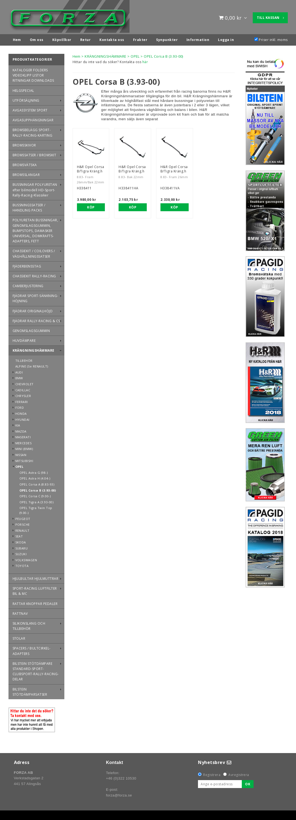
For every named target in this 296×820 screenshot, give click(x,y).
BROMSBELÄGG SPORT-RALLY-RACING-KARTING (33, 131)
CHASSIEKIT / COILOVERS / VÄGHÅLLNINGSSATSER (34, 252)
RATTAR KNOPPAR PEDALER (35, 602)
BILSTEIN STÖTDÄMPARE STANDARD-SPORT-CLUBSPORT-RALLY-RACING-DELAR (36, 670)
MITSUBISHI (24, 459)
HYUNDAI (22, 418)
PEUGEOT (22, 517)
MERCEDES (23, 442)
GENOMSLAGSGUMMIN (31, 329)
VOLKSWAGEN (26, 559)
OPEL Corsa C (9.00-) (35, 495)
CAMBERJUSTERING (28, 284)
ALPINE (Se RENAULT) (31, 365)
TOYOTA (22, 564)
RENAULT (22, 529)
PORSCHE (22, 523)
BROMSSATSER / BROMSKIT (34, 153)
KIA (17, 424)
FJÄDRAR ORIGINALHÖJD (33, 309)
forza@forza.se (119, 794)
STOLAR (19, 637)
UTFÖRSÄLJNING (26, 99)
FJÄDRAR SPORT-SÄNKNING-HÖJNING (35, 297)
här (145, 60)
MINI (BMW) (24, 447)
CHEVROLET (24, 383)
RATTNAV (20, 612)
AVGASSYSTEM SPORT (30, 109)
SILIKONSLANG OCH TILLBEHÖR (29, 625)
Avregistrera (238, 773)
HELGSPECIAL (23, 89)
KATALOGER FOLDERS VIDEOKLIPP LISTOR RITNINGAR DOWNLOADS (33, 73)
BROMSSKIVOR (24, 144)
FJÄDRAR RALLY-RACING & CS (36, 319)
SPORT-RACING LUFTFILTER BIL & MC (35, 590)
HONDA (21, 412)
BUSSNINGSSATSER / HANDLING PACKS (29, 206)
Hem (77, 54)
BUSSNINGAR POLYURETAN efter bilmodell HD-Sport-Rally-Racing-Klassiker (35, 188)
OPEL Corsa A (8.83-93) (36, 483)
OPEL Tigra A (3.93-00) (36, 501)
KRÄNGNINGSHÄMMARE (33, 349)
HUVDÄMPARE (24, 339)
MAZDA (21, 430)
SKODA (20, 541)
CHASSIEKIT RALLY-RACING (34, 274)
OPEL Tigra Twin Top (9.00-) (35, 508)
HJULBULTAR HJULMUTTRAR (36, 577)
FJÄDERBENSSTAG (27, 265)
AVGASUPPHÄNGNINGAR (33, 118)
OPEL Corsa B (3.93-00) (37, 489)
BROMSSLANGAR (26, 173)
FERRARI (21, 400)
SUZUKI (21, 553)
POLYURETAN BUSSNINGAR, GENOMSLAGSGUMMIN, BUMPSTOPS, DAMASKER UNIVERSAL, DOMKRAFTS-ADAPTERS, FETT (35, 229)
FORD (19, 406)
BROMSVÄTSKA (25, 163)
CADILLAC (22, 389)
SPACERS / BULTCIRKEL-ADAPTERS (32, 649)
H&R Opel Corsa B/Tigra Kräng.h (90, 167)
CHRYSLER (23, 394)
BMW (19, 377)
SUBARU (21, 547)
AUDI (19, 371)
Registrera (211, 773)
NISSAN (21, 453)
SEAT (19, 535)
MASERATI (23, 436)
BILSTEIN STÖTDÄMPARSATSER (30, 690)
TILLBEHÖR (24, 359)
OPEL (19, 465)
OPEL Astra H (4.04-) (34, 477)
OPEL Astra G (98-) (33, 471)
